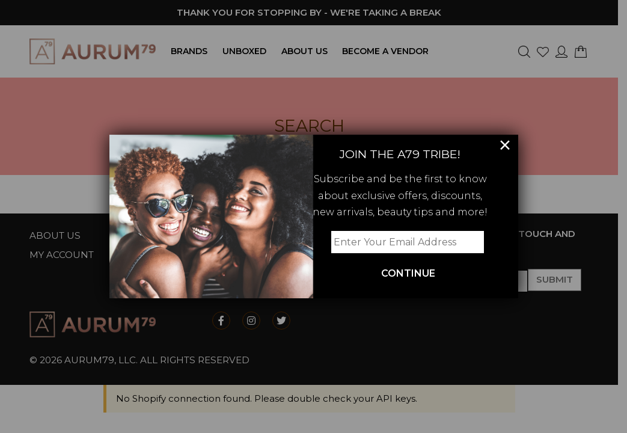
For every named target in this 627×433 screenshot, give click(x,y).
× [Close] (505, 146)
